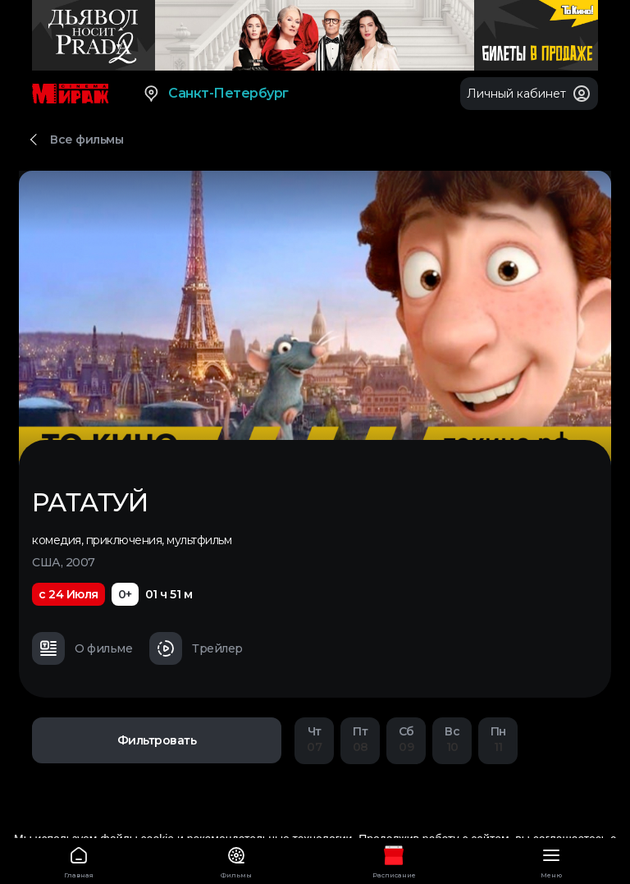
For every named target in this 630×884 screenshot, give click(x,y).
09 (406, 739)
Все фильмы (86, 139)
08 (360, 739)
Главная (79, 859)
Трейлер (196, 648)
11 (498, 739)
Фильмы (236, 859)
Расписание (393, 859)
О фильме (82, 648)
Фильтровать (157, 740)
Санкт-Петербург (215, 93)
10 (452, 739)
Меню (551, 859)
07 (314, 739)
